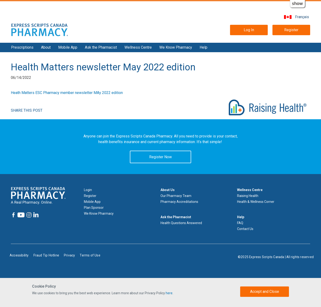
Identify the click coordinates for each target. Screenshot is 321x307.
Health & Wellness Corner (255, 202)
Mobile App (67, 47)
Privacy (69, 255)
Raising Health (247, 196)
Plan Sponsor (94, 207)
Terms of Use (90, 255)
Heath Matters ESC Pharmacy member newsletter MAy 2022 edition (67, 92)
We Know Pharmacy (175, 47)
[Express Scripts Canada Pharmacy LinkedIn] (35, 214)
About (46, 47)
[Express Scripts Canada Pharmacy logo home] (39, 29)
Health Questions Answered (181, 223)
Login (88, 190)
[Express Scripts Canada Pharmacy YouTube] (20, 215)
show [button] (297, 3)
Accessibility (19, 255)
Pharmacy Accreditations (179, 202)
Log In (249, 30)
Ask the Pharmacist (101, 47)
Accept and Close (264, 291)
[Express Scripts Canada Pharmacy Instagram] (28, 215)
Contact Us (245, 229)
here (169, 293)
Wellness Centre (138, 47)
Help (203, 47)
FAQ (240, 223)
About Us (167, 190)
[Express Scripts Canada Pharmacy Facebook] (13, 215)
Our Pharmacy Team (175, 196)
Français (302, 17)
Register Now (160, 157)
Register (291, 30)
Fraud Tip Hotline (46, 255)
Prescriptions (22, 47)
